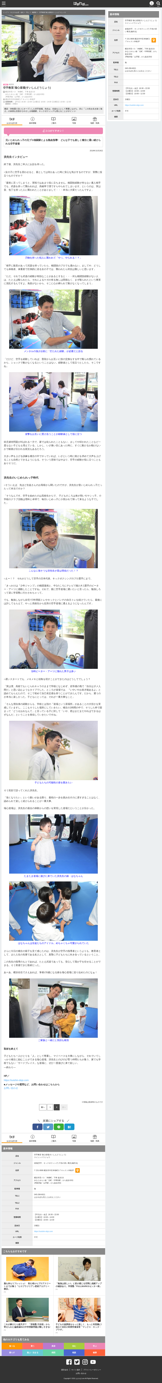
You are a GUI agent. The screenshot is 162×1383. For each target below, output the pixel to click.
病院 (53, 1352)
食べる (12, 1346)
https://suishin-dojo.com (43, 1231)
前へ (43, 1107)
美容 (53, 1346)
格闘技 (34, 12)
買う (33, 1346)
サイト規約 (75, 1370)
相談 (74, 1352)
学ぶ (27, 12)
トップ (5, 12)
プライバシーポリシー (92, 1370)
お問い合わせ (11, 1088)
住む (74, 1346)
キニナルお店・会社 (17, 12)
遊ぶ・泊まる (32, 1352)
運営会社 (64, 1370)
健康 (95, 1352)
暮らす (12, 1352)
